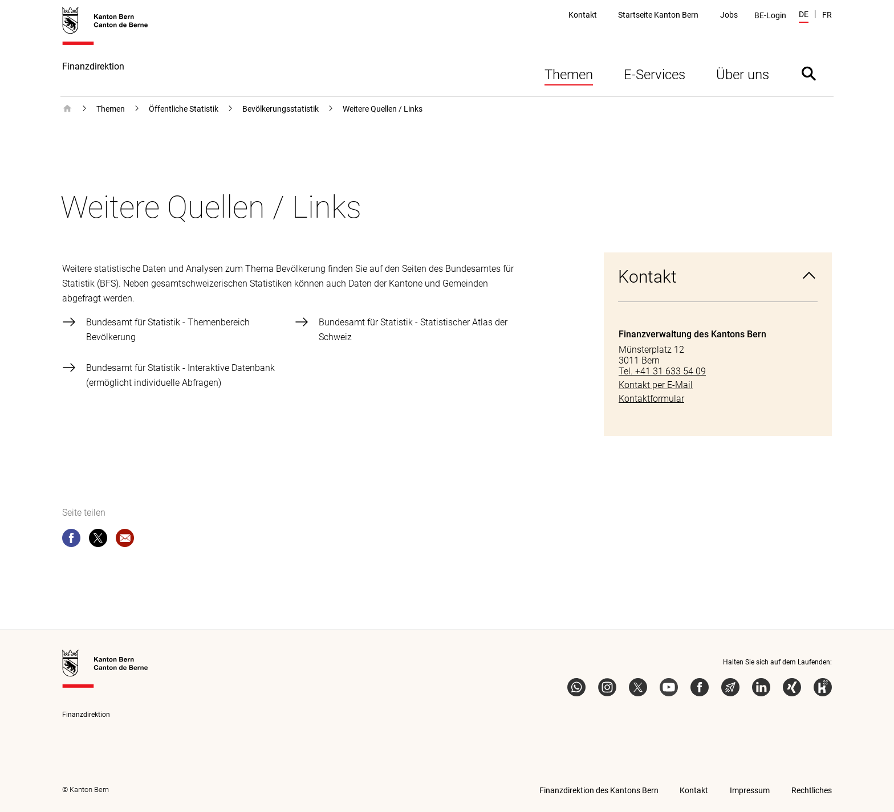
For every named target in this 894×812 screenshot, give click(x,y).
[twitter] (98, 540)
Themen (568, 75)
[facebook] (71, 540)
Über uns (742, 75)
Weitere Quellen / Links (382, 108)
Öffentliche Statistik (183, 108)
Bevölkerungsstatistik (280, 108)
